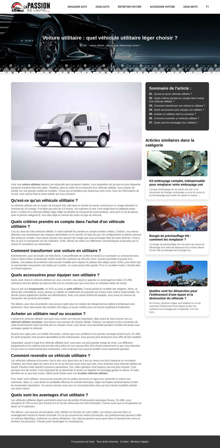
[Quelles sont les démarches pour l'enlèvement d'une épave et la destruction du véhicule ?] (177, 273)
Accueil (83, 45)
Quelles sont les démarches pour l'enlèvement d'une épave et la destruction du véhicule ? (173, 294)
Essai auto (102, 6)
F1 (207, 6)
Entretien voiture (129, 6)
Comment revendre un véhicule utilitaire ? (174, 118)
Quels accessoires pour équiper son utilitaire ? (176, 110)
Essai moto (190, 6)
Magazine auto (77, 6)
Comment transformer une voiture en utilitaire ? (177, 105)
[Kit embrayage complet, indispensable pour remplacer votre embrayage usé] (177, 163)
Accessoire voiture (162, 6)
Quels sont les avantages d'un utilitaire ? (173, 122)
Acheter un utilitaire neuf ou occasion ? (172, 114)
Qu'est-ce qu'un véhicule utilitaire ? (170, 94)
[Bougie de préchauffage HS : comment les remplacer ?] (177, 218)
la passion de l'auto (84, 441)
